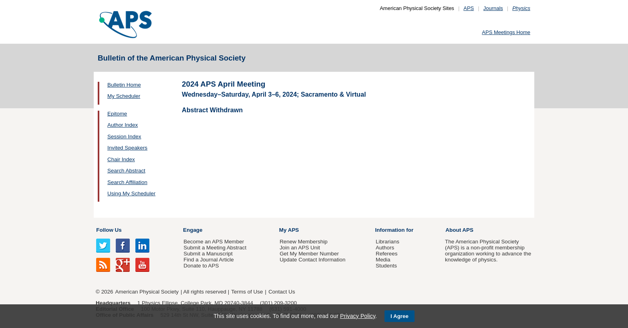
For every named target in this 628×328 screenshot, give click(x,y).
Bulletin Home (124, 85)
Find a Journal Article (208, 260)
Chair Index (121, 159)
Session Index (124, 137)
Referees (387, 254)
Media (383, 260)
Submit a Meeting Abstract (214, 248)
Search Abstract (126, 171)
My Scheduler (123, 96)
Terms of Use (247, 292)
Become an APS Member (213, 242)
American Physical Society (147, 292)
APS (468, 8)
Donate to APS (201, 266)
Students (386, 266)
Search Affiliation (127, 182)
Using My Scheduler (131, 193)
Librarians (387, 242)
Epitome (117, 114)
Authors (385, 248)
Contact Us (281, 292)
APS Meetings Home (506, 32)
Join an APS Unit (300, 248)
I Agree (399, 316)
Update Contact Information (312, 260)
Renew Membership (304, 242)
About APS (459, 230)
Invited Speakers (127, 148)
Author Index (122, 125)
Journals (493, 8)
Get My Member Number (309, 254)
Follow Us (108, 230)
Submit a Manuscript (207, 254)
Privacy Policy (357, 316)
